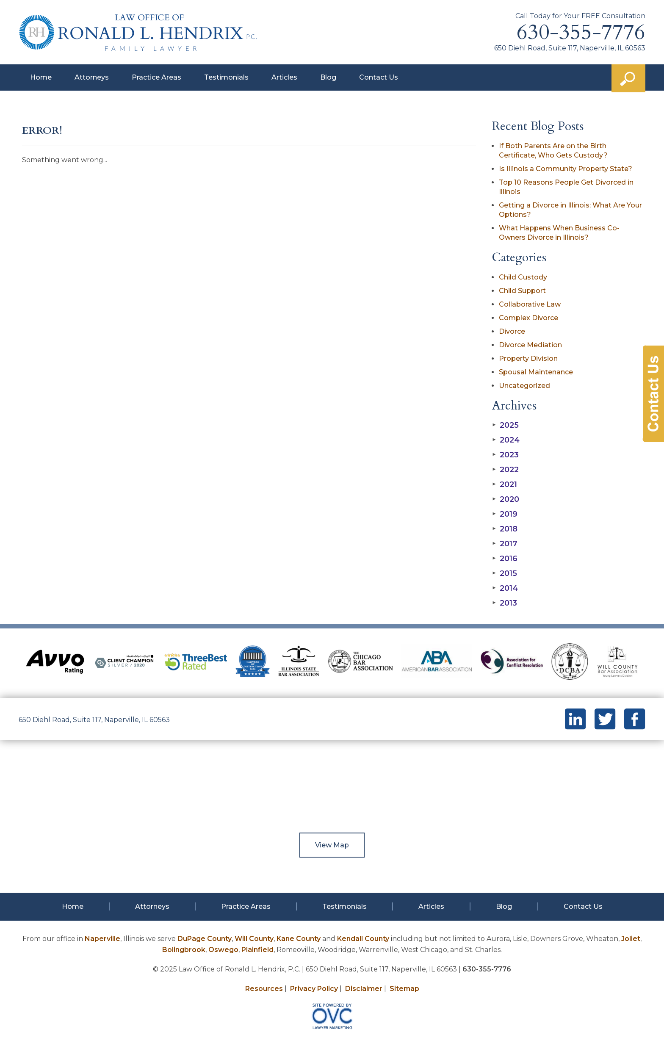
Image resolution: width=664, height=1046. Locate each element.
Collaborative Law (530, 304)
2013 (504, 603)
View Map (332, 845)
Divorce (512, 331)
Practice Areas (156, 77)
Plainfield (257, 950)
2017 (504, 544)
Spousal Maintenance (536, 372)
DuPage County (204, 939)
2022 (505, 469)
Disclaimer (363, 989)
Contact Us (378, 77)
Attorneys (92, 77)
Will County (254, 939)
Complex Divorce (528, 318)
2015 (504, 573)
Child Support (522, 291)
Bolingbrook (183, 950)
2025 (505, 425)
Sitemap (404, 989)
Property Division (528, 358)
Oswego (223, 950)
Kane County (299, 939)
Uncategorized (524, 386)
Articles (284, 77)
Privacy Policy (314, 989)
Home (41, 77)
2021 (504, 484)
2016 (504, 558)
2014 (505, 588)
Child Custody (523, 277)
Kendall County (363, 939)
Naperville (102, 939)
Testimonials (226, 77)
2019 (504, 514)
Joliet (630, 939)
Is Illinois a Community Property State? (565, 169)
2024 (506, 440)
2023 (505, 455)
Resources (264, 989)
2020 (505, 499)
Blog (328, 77)
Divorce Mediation (530, 345)
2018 (504, 529)
